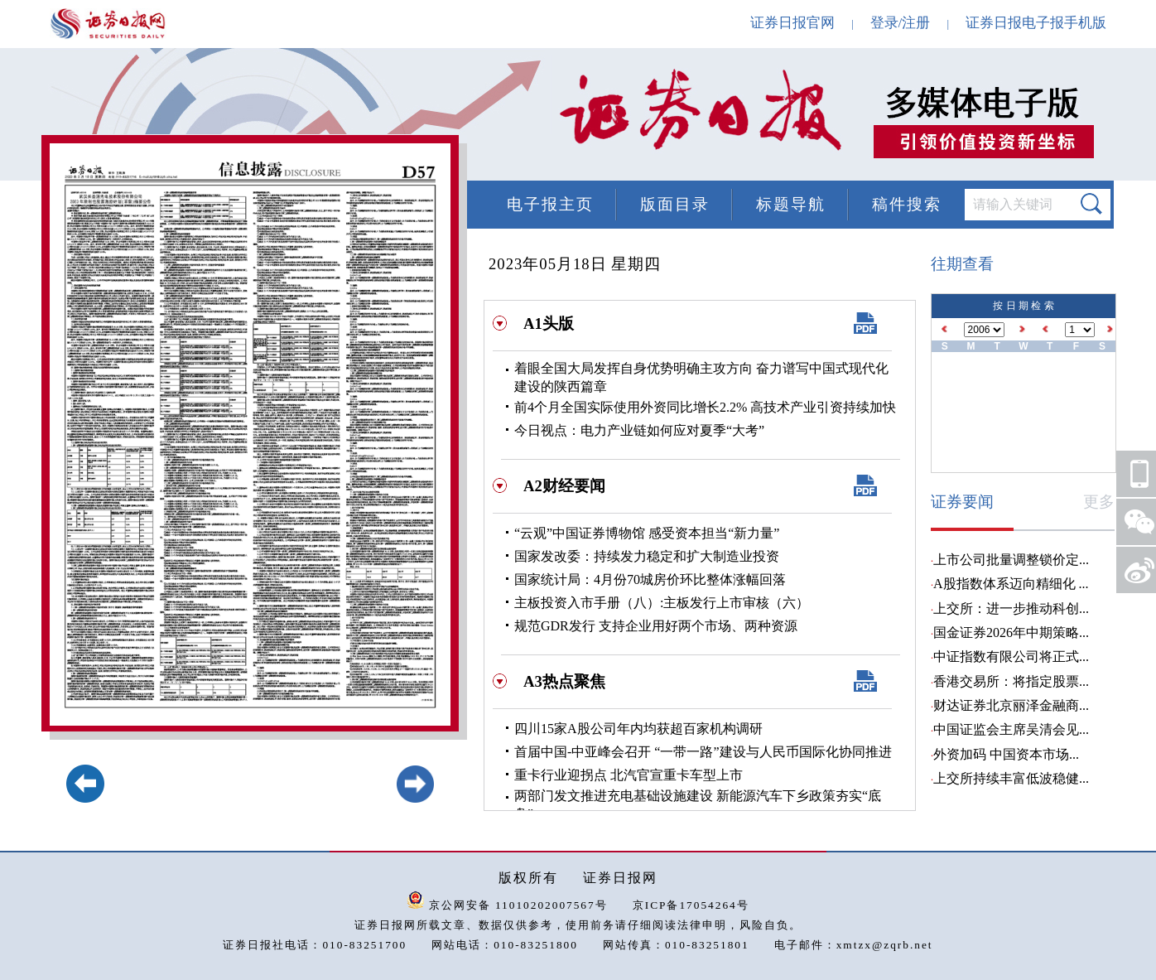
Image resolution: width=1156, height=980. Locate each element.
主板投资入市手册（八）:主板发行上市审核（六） (661, 603)
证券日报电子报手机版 (1036, 23)
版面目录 (675, 204)
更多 (1099, 501)
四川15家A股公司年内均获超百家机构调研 (638, 729)
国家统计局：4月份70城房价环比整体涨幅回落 (650, 579)
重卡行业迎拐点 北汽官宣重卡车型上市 (628, 775)
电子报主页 (550, 204)
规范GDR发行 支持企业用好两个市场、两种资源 (655, 626)
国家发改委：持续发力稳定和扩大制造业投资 (646, 556)
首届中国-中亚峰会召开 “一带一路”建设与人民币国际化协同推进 (703, 752)
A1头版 (548, 323)
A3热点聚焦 (564, 681)
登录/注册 (900, 23)
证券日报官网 (792, 23)
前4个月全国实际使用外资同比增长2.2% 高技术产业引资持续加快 (705, 407)
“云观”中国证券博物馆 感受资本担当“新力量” (646, 533)
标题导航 (791, 204)
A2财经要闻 (564, 486)
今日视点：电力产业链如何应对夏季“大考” (639, 430)
